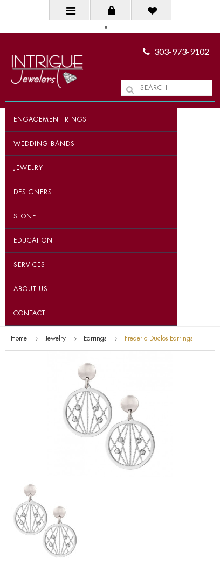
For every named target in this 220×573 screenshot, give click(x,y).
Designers (32, 192)
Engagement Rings (50, 119)
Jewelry (28, 168)
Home (19, 338)
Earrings (95, 338)
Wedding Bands (44, 143)
